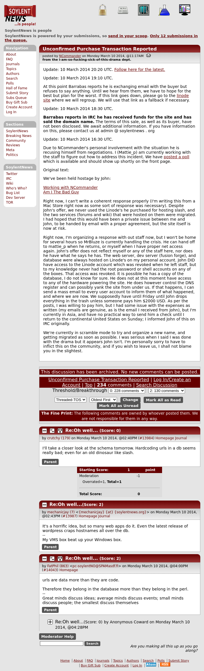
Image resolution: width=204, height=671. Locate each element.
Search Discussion (156, 385)
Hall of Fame (16, 88)
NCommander (70, 56)
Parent (50, 462)
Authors (12, 74)
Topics (11, 69)
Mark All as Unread (119, 406)
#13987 (69, 516)
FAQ (9, 59)
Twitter (11, 174)
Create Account (19, 107)
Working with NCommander (70, 187)
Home (65, 660)
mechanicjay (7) (61, 512)
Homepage (165, 438)
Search (12, 79)
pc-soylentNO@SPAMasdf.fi (95, 566)
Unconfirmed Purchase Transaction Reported (99, 49)
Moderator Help (57, 636)
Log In (11, 112)
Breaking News (18, 136)
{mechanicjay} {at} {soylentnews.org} (112, 512)
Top (88, 385)
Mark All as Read (163, 400)
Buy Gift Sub (16, 102)
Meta (10, 150)
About (11, 54)
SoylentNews (20, 15)
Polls (10, 83)
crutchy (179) (58, 438)
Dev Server (15, 198)
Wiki (9, 183)
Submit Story (17, 93)
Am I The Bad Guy (61, 192)
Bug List (13, 193)
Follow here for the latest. (139, 69)
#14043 (50, 570)
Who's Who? (16, 188)
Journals (13, 64)
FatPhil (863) (58, 566)
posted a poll (176, 157)
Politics (12, 155)
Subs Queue (16, 98)
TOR (9, 202)
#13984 (146, 438)
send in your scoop (127, 36)
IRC (9, 179)
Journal (181, 438)
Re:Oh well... (81, 430)
